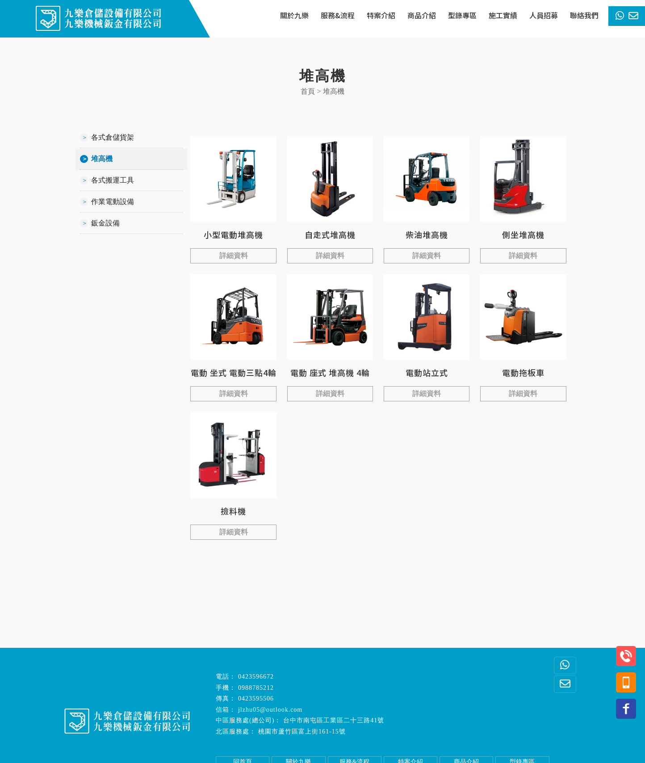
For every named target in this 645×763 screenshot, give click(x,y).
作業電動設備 (112, 201)
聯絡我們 (584, 15)
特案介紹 (381, 15)
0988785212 (256, 687)
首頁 (308, 91)
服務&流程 (338, 15)
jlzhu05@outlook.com (270, 709)
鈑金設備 (105, 223)
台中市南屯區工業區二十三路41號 (333, 720)
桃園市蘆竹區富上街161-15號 (302, 731)
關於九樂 (294, 15)
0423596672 (256, 676)
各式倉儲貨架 (112, 137)
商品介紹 (421, 15)
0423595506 (256, 698)
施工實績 (503, 15)
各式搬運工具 (112, 180)
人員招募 (543, 15)
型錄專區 (462, 15)
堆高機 (102, 159)
